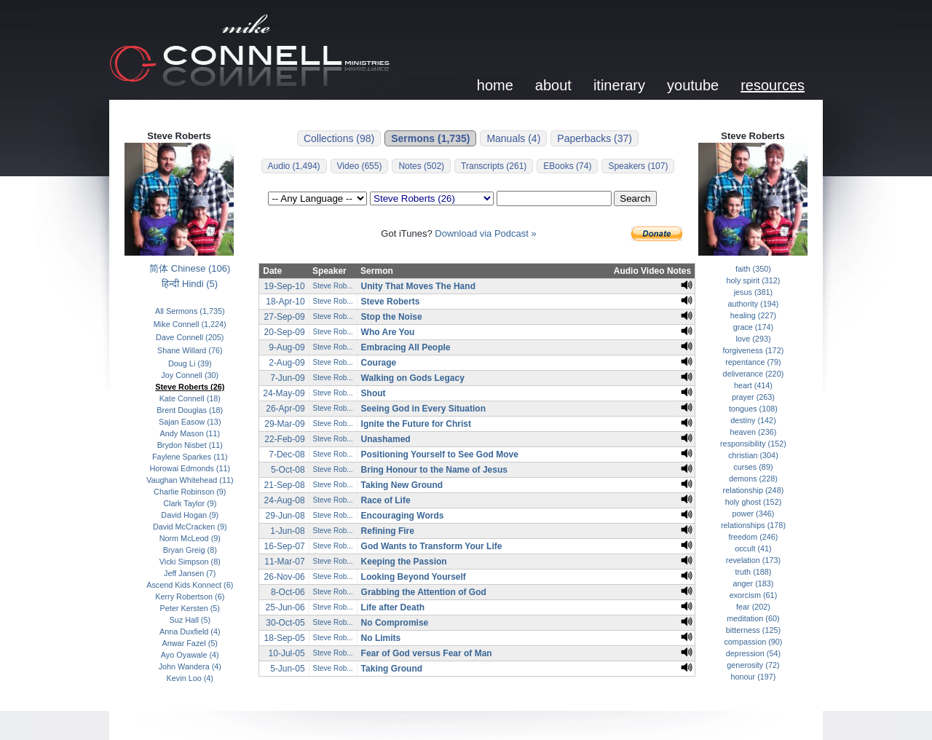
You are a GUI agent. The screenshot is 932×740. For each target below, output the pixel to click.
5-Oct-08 (288, 470)
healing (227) (753, 315)
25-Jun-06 (285, 607)
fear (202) (753, 606)
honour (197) (752, 676)
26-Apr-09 (285, 409)
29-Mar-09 (284, 424)
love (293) (752, 338)
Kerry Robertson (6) (189, 596)
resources (773, 85)
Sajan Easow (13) (190, 421)
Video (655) (359, 166)
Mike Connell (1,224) (190, 324)
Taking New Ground (402, 485)
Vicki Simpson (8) (190, 561)
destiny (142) (753, 420)
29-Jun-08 (285, 516)
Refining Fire (387, 531)
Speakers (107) (638, 166)
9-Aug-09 (286, 347)
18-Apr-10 (285, 301)
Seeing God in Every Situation (423, 409)
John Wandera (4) (190, 666)
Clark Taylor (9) (189, 503)
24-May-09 (283, 393)
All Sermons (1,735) (190, 311)
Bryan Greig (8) (190, 550)
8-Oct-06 (288, 592)
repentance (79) (753, 362)
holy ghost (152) (753, 501)
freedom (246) (753, 536)
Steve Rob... (333, 286)
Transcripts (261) (493, 166)
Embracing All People (406, 347)
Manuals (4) (513, 138)
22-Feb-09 (284, 439)
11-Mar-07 (284, 561)
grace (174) (753, 327)
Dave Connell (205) (190, 337)
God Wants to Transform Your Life (431, 546)
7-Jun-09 (287, 378)
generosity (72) (753, 665)
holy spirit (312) (753, 280)
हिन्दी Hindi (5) (190, 283)
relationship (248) (753, 490)
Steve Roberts (390, 301)
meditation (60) (753, 618)
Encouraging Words (402, 516)
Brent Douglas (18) (190, 410)
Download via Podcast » (485, 233)
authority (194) (753, 303)
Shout (373, 393)
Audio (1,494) (294, 166)
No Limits (381, 638)
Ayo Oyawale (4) (190, 654)
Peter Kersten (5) (190, 608)
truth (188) (753, 571)
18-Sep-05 (284, 638)
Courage (379, 363)
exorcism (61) (754, 595)
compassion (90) (753, 641)
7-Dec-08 (286, 454)
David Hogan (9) (189, 515)
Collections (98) (339, 138)
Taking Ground (391, 669)
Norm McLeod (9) (190, 538)
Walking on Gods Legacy (413, 378)
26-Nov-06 (284, 577)
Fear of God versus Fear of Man (426, 653)
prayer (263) (753, 397)
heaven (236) (753, 432)
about (553, 85)
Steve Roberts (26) (189, 386)
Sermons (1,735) (430, 138)
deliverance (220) (753, 373)
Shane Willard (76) (190, 350)
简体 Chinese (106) (189, 268)
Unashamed (386, 439)
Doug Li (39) (190, 363)
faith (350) (753, 268)
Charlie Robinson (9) (190, 491)
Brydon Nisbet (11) (190, 445)
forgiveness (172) (753, 350)
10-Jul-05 (287, 653)
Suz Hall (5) (189, 619)
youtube (693, 85)
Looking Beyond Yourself (413, 577)
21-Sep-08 (284, 485)
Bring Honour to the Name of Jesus (434, 470)
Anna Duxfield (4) (190, 631)
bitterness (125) (753, 630)
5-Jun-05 (287, 669)
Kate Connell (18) (190, 398)
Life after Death (392, 607)
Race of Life (386, 500)
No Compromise (395, 623)
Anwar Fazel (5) (190, 643)
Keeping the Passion (404, 561)
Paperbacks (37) (594, 138)
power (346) (753, 513)
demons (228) (753, 478)
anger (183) (752, 583)
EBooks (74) (567, 166)
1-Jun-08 (287, 531)
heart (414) (753, 385)
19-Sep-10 (284, 286)
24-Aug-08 (284, 500)
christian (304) (753, 455)
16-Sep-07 (284, 546)
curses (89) (753, 466)
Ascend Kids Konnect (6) (189, 584)
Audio (626, 271)
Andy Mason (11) (190, 433)
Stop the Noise (391, 317)
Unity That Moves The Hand (418, 286)
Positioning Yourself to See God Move (439, 454)
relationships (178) (753, 525)
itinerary (619, 85)
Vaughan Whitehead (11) (190, 480)
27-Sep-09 (284, 317)
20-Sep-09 (284, 332)
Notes (679, 271)
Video (652, 271)
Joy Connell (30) (189, 375)
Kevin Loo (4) (190, 678)
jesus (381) (753, 292)
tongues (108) (753, 408)
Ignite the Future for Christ (416, 424)
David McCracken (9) (190, 526)
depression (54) (753, 653)
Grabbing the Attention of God (423, 592)
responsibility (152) (753, 443)
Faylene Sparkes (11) (190, 456)
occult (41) (753, 548)
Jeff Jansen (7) (190, 573)
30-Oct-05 (285, 623)
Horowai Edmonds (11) (189, 468)
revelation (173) (753, 560)
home (495, 85)
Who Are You (388, 332)
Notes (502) (421, 166)
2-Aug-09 (286, 363)
